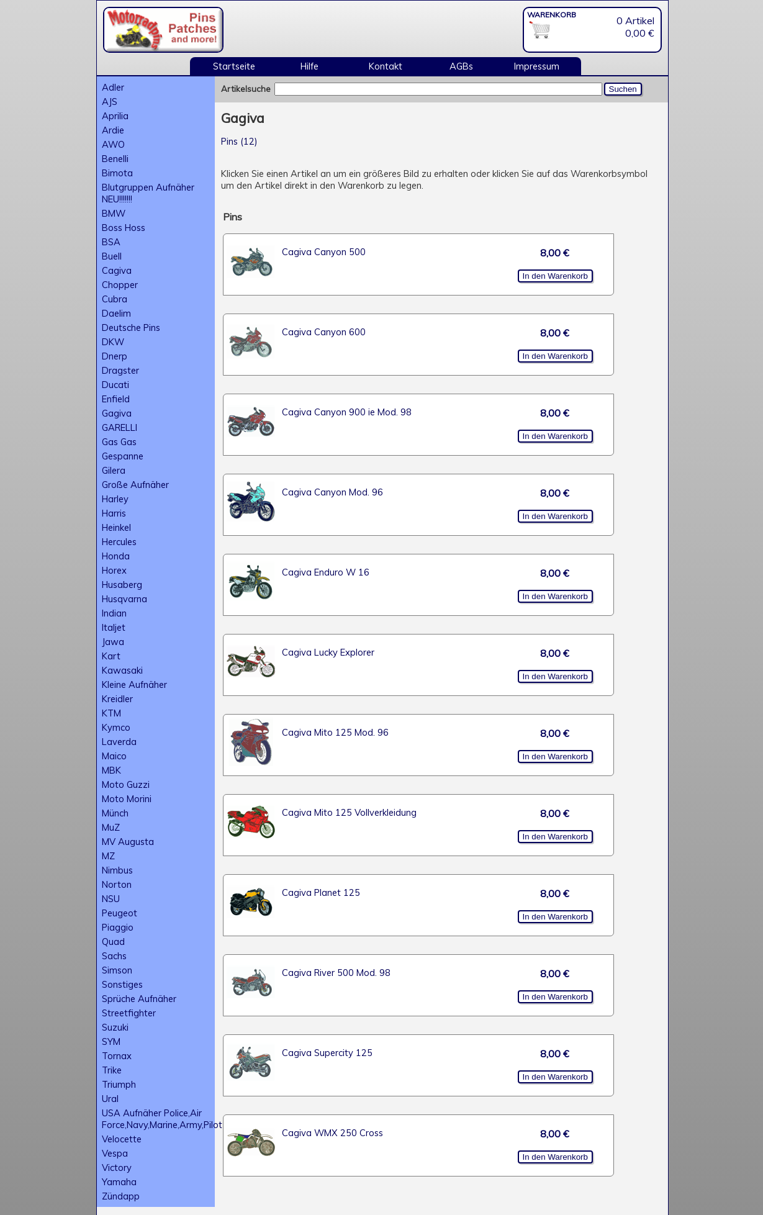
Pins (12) (239, 141)
